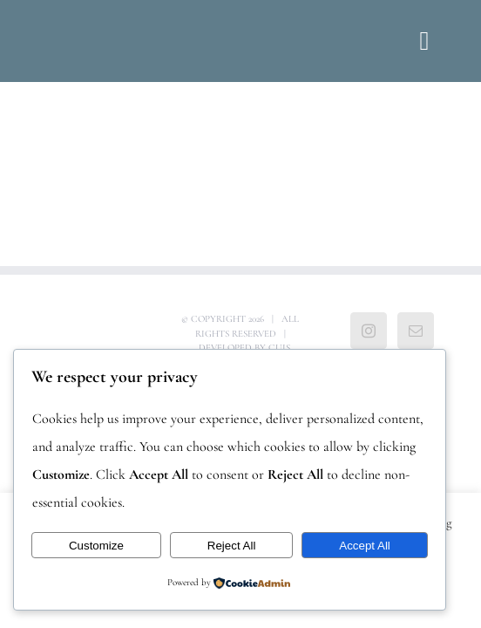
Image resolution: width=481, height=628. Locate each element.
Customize (96, 545)
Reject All (231, 545)
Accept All (364, 545)
